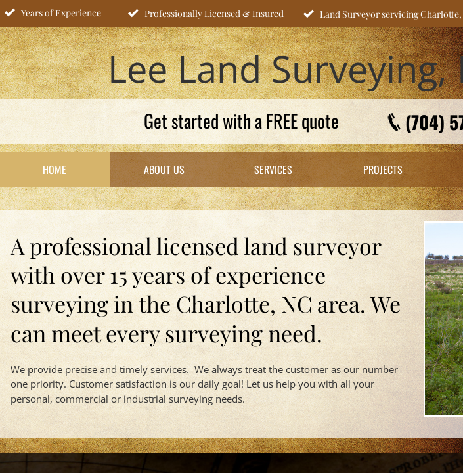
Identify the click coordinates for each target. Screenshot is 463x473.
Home (54, 169)
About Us (164, 169)
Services (273, 169)
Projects (383, 169)
